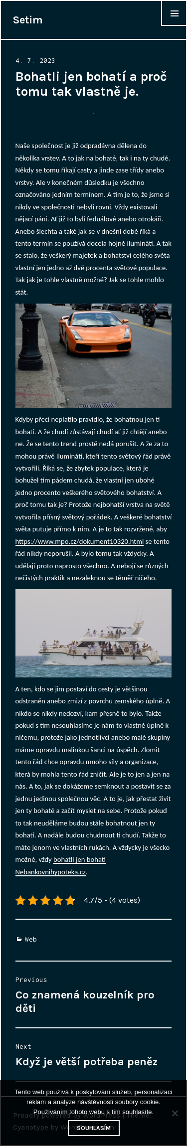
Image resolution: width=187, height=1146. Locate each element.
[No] (175, 1113)
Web (31, 939)
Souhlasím (94, 1128)
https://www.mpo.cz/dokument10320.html (79, 541)
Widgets (174, 25)
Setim (28, 19)
